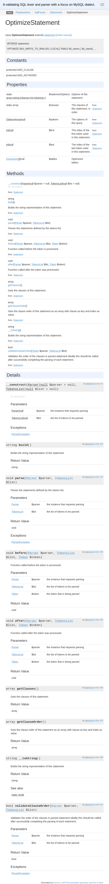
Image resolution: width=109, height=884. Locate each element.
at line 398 (98, 757)
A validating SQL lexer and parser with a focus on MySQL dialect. (49, 4)
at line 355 (98, 620)
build (10, 202)
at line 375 (98, 721)
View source (64, 35)
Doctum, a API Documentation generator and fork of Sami (78, 883)
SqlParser (40, 12)
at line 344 (98, 552)
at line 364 (98, 688)
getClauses (14, 285)
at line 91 (99, 384)
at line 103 (98, 444)
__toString (13, 330)
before (11, 243)
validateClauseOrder (19, 350)
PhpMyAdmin (23, 12)
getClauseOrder (17, 305)
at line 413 (98, 805)
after (10, 264)
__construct (14, 183)
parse (11, 223)
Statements (56, 12)
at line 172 (98, 477)
